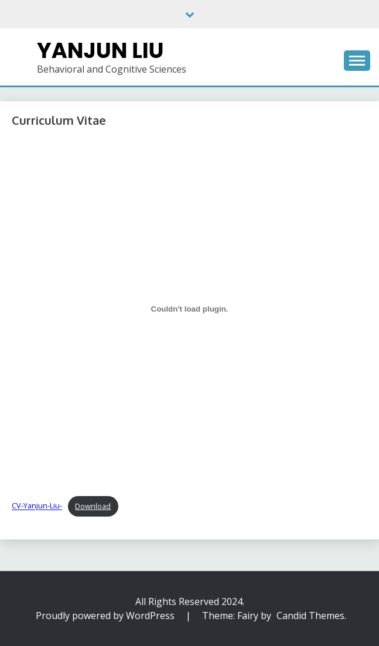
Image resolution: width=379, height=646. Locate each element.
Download (93, 506)
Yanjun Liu (100, 50)
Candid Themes (310, 615)
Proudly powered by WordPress (106, 615)
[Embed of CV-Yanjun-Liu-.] (189, 309)
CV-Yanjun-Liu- (37, 506)
